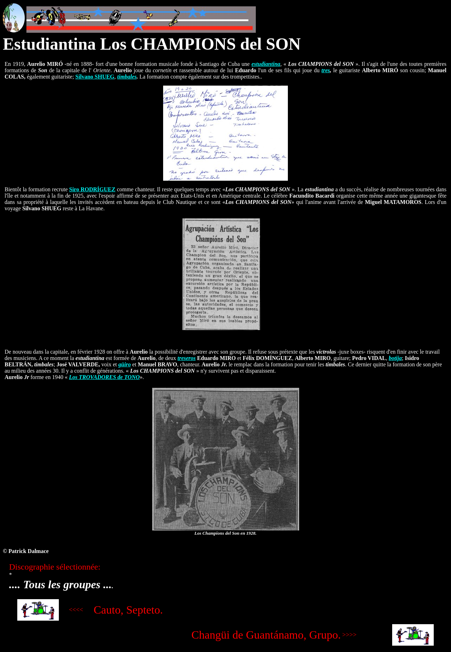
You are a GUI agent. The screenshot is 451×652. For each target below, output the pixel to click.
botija (395, 358)
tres (325, 70)
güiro (124, 364)
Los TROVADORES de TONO (104, 377)
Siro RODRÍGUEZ (92, 189)
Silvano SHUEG (95, 77)
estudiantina (266, 64)
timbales (127, 77)
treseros (187, 358)
